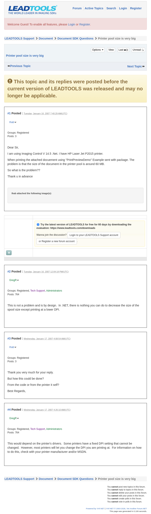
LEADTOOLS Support (19, 38)
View (111, 49)
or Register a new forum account (56, 241)
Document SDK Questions (75, 38)
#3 (9, 338)
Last (123, 49)
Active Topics (94, 8)
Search (111, 8)
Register (136, 8)
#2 (9, 271)
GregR (13, 280)
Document (46, 38)
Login (123, 8)
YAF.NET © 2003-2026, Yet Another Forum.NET (126, 509)
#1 (9, 113)
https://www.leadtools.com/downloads (72, 228)
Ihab (11, 122)
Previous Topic (20, 66)
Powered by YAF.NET (95, 509)
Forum (77, 8)
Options (98, 49)
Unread (138, 49)
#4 (9, 409)
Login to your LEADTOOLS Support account (94, 235)
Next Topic (134, 66)
